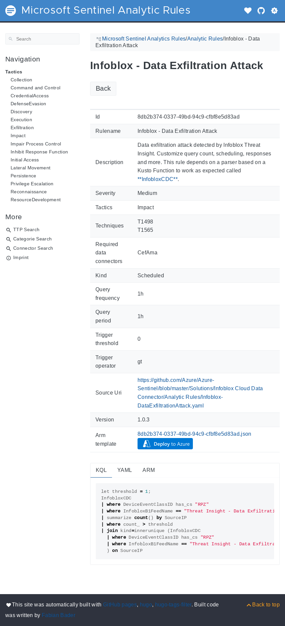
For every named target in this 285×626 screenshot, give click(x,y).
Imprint (20, 257)
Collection (21, 79)
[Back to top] (263, 604)
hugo (146, 604)
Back (103, 88)
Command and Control (35, 87)
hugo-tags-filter (173, 604)
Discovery (21, 111)
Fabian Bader (58, 615)
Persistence (23, 175)
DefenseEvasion (28, 103)
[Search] (42, 39)
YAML (124, 470)
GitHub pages (120, 604)
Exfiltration (22, 127)
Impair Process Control (36, 143)
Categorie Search (32, 238)
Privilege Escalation (32, 183)
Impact (18, 135)
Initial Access (25, 159)
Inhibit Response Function (39, 151)
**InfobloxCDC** (158, 179)
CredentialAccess (30, 95)
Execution (21, 119)
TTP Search (26, 229)
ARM (148, 470)
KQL (101, 470)
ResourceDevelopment (36, 199)
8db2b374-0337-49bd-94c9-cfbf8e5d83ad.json (195, 434)
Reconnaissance (29, 191)
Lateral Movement (30, 167)
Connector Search (33, 248)
